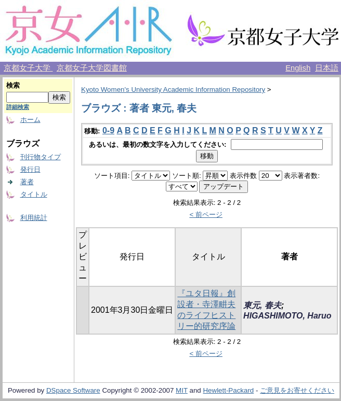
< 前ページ (205, 214)
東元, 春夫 (262, 305)
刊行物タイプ (40, 157)
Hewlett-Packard (228, 390)
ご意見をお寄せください (297, 390)
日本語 (326, 68)
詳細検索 (17, 107)
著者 (27, 182)
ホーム (30, 119)
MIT (182, 390)
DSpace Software (73, 390)
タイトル (33, 194)
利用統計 (33, 218)
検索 (13, 85)
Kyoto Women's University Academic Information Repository (173, 89)
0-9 (108, 130)
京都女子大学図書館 (92, 68)
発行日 (30, 169)
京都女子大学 (28, 68)
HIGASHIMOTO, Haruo (287, 315)
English (297, 68)
